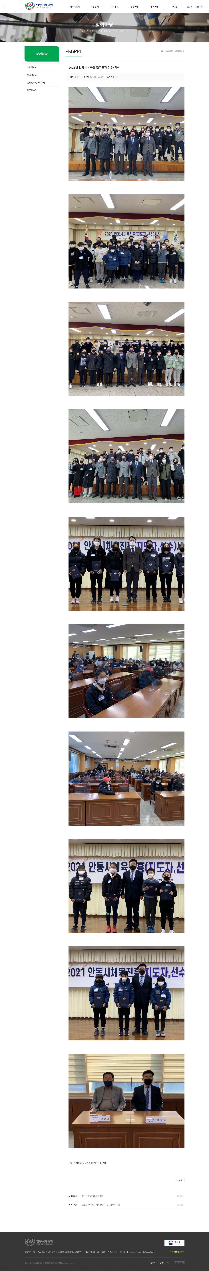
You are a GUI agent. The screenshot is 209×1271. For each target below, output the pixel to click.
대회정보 (114, 6)
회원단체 (95, 6)
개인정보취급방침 (177, 1252)
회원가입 (198, 7)
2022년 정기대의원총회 (92, 1196)
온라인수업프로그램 (36, 82)
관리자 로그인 (179, 1263)
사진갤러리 (179, 51)
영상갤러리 (32, 75)
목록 (179, 1180)
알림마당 (134, 6)
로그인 (189, 7)
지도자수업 (32, 90)
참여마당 (154, 6)
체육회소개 (75, 6)
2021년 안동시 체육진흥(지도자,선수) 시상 (101, 1204)
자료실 (175, 6)
